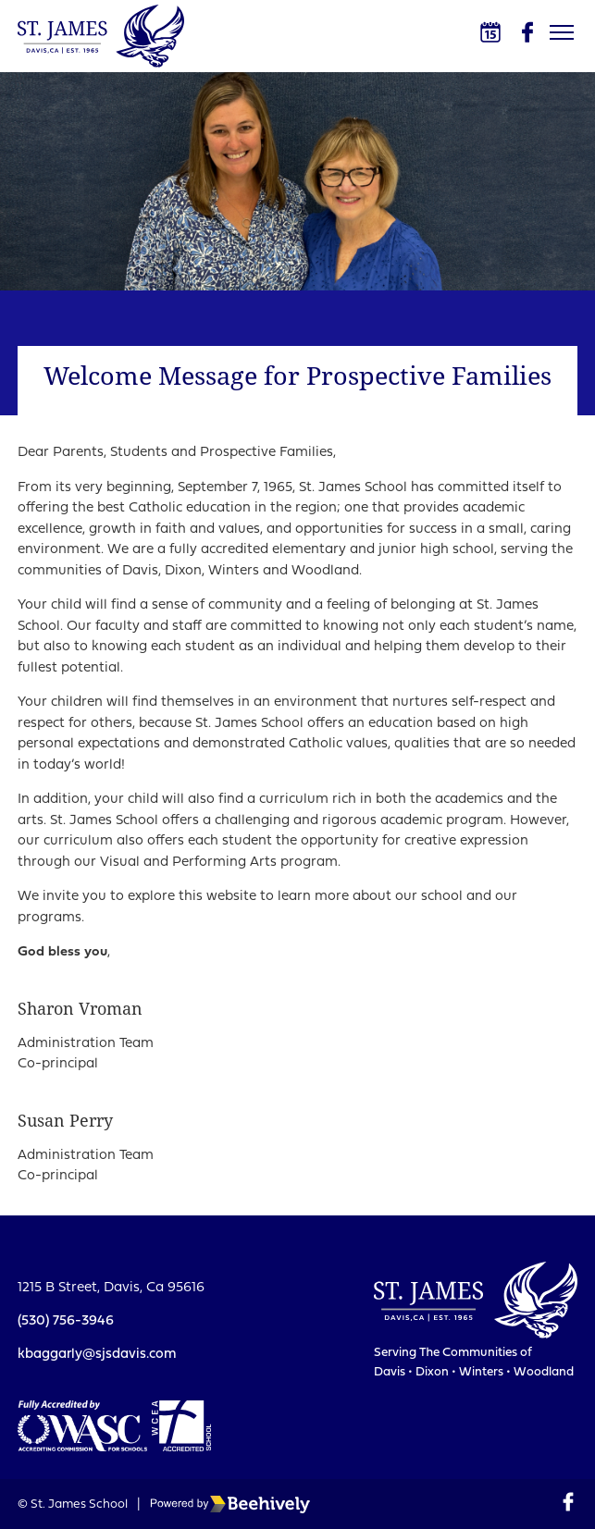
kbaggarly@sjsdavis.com (97, 1355)
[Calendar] (490, 32)
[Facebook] (527, 32)
